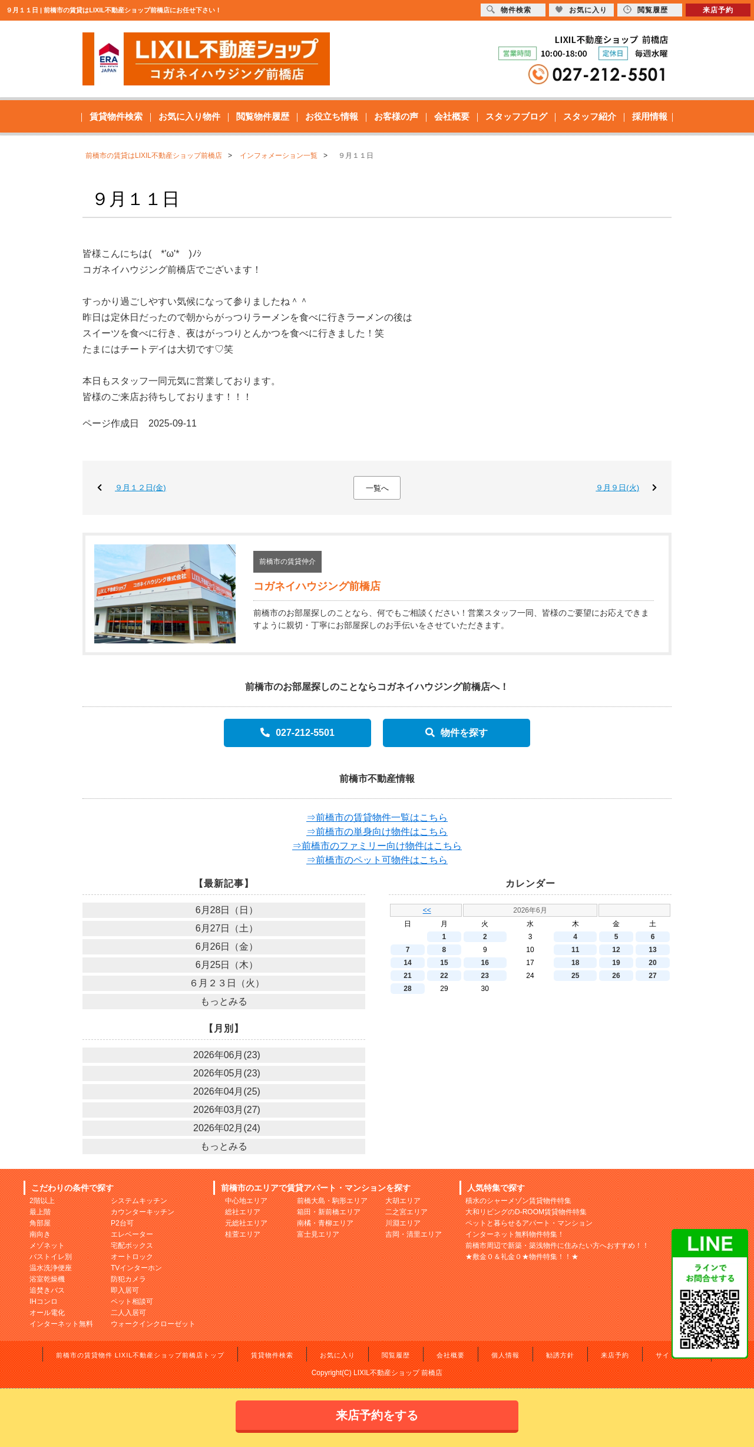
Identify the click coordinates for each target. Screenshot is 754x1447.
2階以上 (42, 1201)
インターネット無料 (61, 1324)
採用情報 (649, 116)
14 (407, 963)
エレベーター (132, 1234)
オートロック (132, 1257)
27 (652, 976)
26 (616, 976)
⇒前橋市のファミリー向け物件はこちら (377, 846)
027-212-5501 (297, 733)
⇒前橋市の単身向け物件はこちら (377, 832)
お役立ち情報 (331, 116)
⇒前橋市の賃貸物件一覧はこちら (377, 817)
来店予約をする (377, 1415)
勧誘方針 (560, 1355)
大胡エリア (403, 1201)
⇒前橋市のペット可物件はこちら (377, 860)
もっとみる (223, 1001)
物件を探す (456, 733)
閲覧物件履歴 (262, 116)
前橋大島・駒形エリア (332, 1201)
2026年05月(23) (226, 1073)
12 (616, 950)
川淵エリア (403, 1223)
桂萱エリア (242, 1234)
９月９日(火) (617, 487)
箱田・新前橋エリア (329, 1212)
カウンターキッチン (142, 1212)
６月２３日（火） (226, 983)
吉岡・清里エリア (413, 1234)
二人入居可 (128, 1313)
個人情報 (505, 1355)
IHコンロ (43, 1301)
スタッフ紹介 (589, 116)
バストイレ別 (50, 1257)
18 (575, 963)
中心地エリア (246, 1201)
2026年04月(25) (226, 1091)
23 (485, 976)
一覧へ (377, 488)
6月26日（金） (227, 946)
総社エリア (242, 1212)
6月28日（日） (227, 910)
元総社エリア (246, 1223)
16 (485, 963)
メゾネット (47, 1245)
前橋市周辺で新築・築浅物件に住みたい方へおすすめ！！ (557, 1245)
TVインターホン (136, 1268)
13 (652, 950)
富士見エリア (318, 1234)
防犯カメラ (128, 1279)
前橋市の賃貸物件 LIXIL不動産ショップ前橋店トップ (140, 1355)
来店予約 (615, 1355)
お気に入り (337, 1355)
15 (444, 963)
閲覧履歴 (396, 1355)
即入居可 (125, 1290)
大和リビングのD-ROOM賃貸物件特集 (526, 1212)
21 (407, 976)
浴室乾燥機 (47, 1279)
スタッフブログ (516, 116)
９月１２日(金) (140, 487)
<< (427, 910)
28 (407, 989)
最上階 (40, 1212)
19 (616, 963)
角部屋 (40, 1223)
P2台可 (122, 1223)
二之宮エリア (406, 1212)
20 (652, 963)
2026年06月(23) (226, 1055)
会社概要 (451, 116)
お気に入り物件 (189, 116)
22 (444, 976)
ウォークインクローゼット (153, 1324)
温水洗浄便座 (50, 1268)
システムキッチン (139, 1201)
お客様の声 (396, 116)
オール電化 (47, 1313)
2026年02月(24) (226, 1128)
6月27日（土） (227, 928)
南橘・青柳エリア (325, 1223)
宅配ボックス (132, 1245)
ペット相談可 (132, 1301)
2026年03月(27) (226, 1110)
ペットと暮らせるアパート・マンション (529, 1223)
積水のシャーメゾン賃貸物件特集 (518, 1201)
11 (575, 950)
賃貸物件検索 (116, 116)
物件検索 (509, 9)
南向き (40, 1234)
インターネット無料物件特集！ (514, 1234)
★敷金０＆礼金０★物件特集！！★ (521, 1257)
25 (575, 976)
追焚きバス (47, 1290)
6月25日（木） (227, 965)
